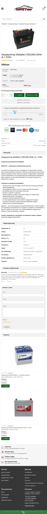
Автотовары (4, 480)
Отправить (6, 327)
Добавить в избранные (23, 100)
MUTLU (7, 429)
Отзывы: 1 (10, 60)
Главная (4, 24)
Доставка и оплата (30, 475)
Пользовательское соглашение (34, 483)
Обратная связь (29, 505)
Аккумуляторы (13, 24)
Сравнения (4, 497)
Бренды (27, 477)
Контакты (27, 480)
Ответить (9, 281)
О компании (28, 472)
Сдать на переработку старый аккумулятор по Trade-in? (21, 108)
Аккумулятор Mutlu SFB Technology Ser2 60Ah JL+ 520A (16, 427)
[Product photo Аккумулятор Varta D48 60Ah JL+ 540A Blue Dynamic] (23, 355)
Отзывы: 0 (10, 373)
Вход (2, 492)
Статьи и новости (30, 485)
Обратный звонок (6, 500)
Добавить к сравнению (23, 102)
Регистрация (5, 494)
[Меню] (2, 9)
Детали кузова (5, 472)
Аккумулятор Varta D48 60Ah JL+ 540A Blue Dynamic (15, 375)
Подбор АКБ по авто (7, 477)
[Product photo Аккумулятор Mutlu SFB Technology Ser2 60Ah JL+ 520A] (23, 407)
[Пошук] (44, 19)
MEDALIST (22, 60)
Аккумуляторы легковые (27, 24)
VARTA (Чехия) (8, 377)
